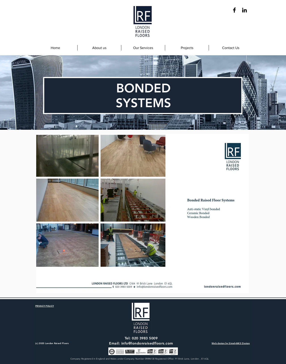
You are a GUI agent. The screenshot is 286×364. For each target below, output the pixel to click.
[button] (143, 48)
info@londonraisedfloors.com (147, 343)
